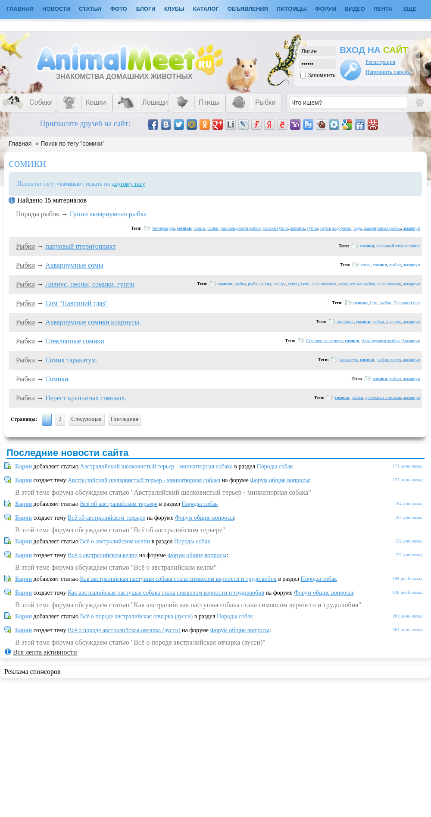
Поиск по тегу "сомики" (72, 143)
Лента (383, 9)
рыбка (240, 283)
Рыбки (25, 246)
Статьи (90, 9)
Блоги (146, 9)
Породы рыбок (37, 214)
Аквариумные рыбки (381, 340)
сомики (184, 228)
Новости (56, 9)
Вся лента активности (45, 652)
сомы (365, 264)
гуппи (312, 228)
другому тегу (128, 184)
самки (213, 228)
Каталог (206, 9)
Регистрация (380, 62)
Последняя (124, 419)
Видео (355, 9)
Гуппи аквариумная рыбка (108, 214)
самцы (199, 228)
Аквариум (411, 340)
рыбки (395, 264)
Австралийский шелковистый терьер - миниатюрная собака (156, 466)
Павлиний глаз (407, 302)
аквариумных (324, 283)
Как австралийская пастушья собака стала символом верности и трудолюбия (178, 579)
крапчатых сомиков (383, 397)
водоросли (341, 228)
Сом (374, 302)
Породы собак (275, 466)
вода (357, 228)
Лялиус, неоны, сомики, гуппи (89, 284)
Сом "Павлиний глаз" (76, 303)
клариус (393, 321)
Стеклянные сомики (74, 341)
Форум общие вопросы (279, 480)
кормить (297, 228)
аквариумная (389, 283)
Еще (410, 9)
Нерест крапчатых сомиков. (85, 398)
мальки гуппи (275, 228)
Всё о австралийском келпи (115, 541)
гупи (305, 283)
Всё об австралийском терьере (119, 504)
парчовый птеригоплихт (80, 246)
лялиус (279, 283)
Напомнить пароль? (388, 72)
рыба (252, 283)
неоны (265, 283)
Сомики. (57, 379)
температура (163, 228)
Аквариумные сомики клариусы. (93, 322)
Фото (118, 9)
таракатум (348, 359)
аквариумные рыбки (382, 228)
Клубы (174, 9)
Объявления (248, 9)
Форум (325, 9)
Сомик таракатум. (71, 360)
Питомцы (291, 9)
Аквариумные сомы (74, 265)
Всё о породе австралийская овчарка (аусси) (136, 616)
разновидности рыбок (241, 228)
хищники (345, 321)
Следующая (86, 419)
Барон (23, 466)
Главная (20, 143)
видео (395, 359)
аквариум (411, 228)
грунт (325, 228)
